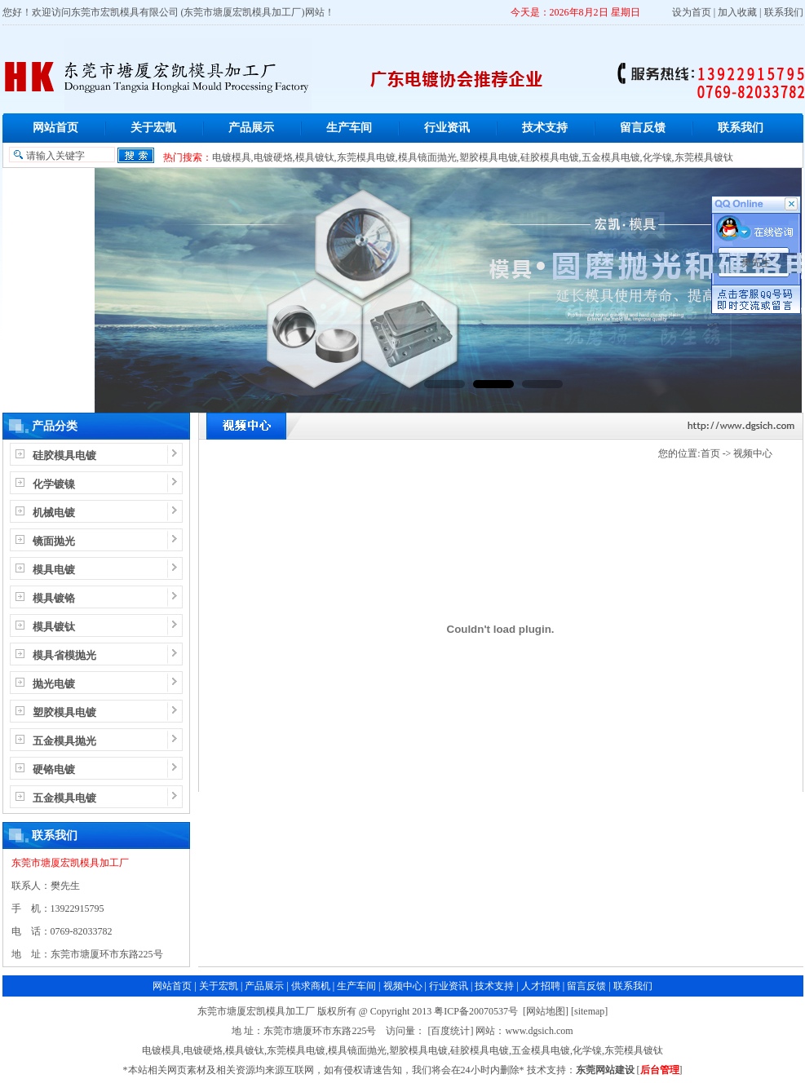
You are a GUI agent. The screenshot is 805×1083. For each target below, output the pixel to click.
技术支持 (545, 128)
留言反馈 (643, 128)
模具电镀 (54, 570)
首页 (710, 453)
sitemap (589, 1011)
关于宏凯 (153, 128)
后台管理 (659, 1070)
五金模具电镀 (611, 157)
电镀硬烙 (273, 157)
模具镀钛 (314, 157)
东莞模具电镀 (366, 157)
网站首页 (55, 128)
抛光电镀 (54, 684)
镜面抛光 (54, 541)
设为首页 (691, 12)
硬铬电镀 (54, 769)
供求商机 (310, 986)
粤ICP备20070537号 (476, 1011)
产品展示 (251, 128)
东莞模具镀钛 (704, 157)
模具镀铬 (54, 598)
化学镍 (657, 157)
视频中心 (752, 453)
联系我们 (783, 12)
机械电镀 (54, 512)
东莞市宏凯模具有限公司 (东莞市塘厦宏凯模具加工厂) (188, 12)
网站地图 (545, 1011)
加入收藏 (737, 12)
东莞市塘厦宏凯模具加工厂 (70, 863)
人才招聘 (540, 986)
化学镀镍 (54, 484)
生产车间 (349, 128)
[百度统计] (450, 1031)
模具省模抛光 (64, 655)
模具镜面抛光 (427, 157)
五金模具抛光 (64, 741)
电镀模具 (231, 157)
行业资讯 (447, 128)
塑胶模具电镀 (488, 157)
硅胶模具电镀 (549, 157)
